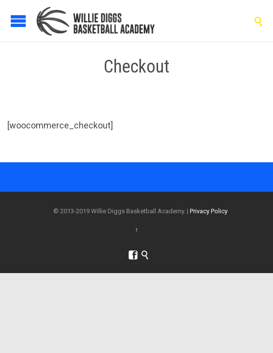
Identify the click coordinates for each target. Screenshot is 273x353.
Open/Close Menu (18, 20)
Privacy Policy (209, 211)
